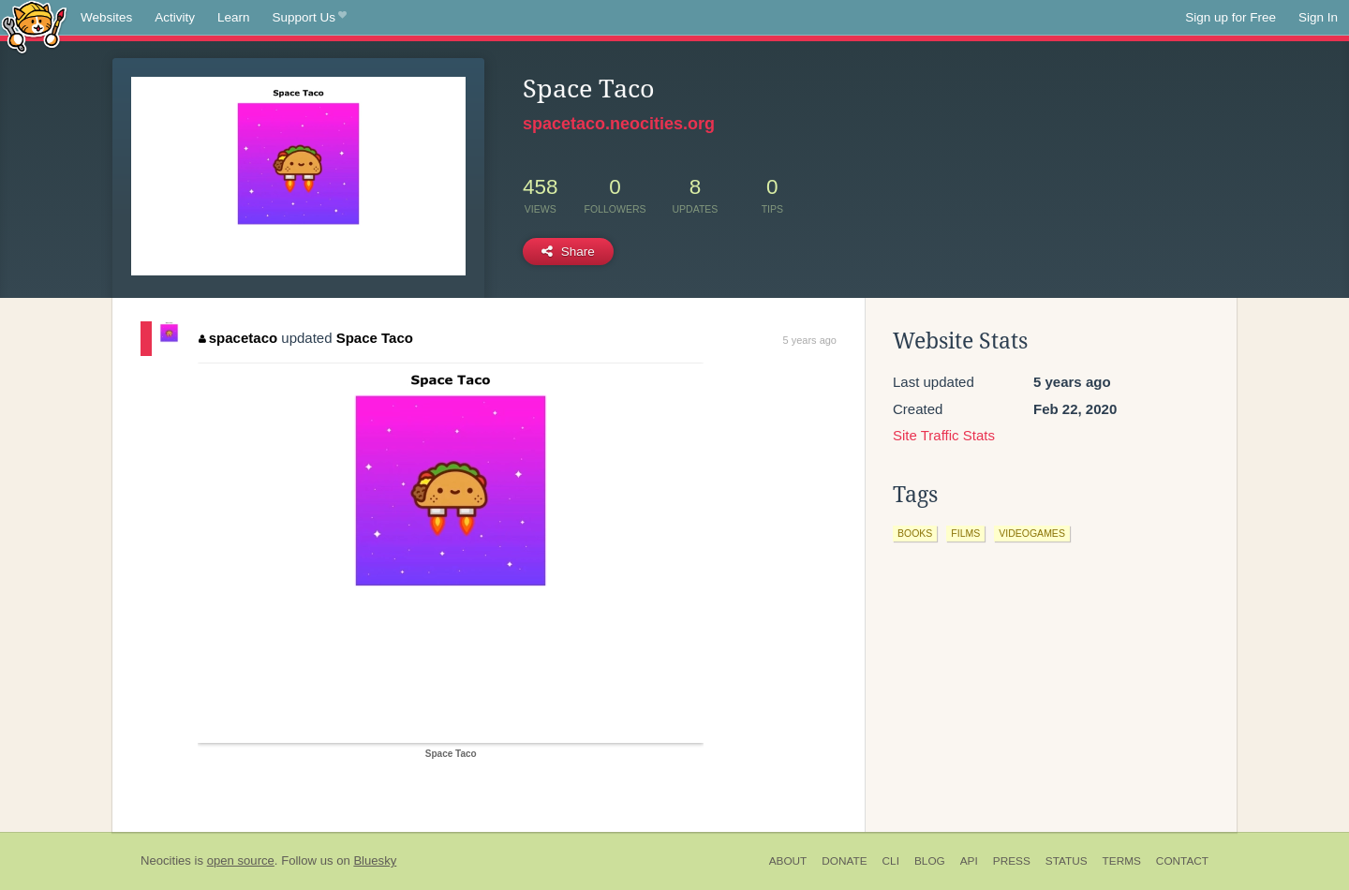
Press (1011, 861)
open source (240, 860)
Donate (844, 861)
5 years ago (810, 340)
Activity (175, 17)
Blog (929, 861)
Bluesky (374, 860)
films (965, 533)
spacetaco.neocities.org (619, 123)
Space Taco (374, 338)
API (969, 861)
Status (1066, 861)
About (788, 861)
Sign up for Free (1230, 17)
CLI (890, 861)
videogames (1032, 533)
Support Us (310, 17)
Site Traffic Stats (944, 435)
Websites (106, 17)
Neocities (166, 860)
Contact (1182, 861)
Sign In (1318, 17)
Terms (1122, 861)
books (914, 533)
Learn (233, 17)
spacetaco (238, 338)
